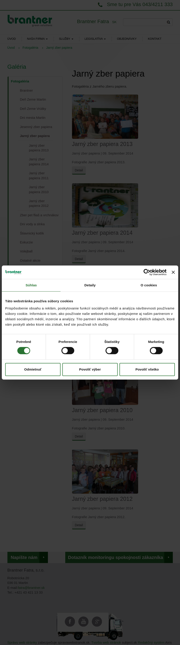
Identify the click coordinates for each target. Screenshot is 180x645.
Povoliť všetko (147, 369)
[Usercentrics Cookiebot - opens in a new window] (146, 272)
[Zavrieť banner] (173, 272)
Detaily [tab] (90, 285)
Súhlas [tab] (31, 285)
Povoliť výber (90, 369)
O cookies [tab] (149, 285)
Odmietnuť (33, 369)
